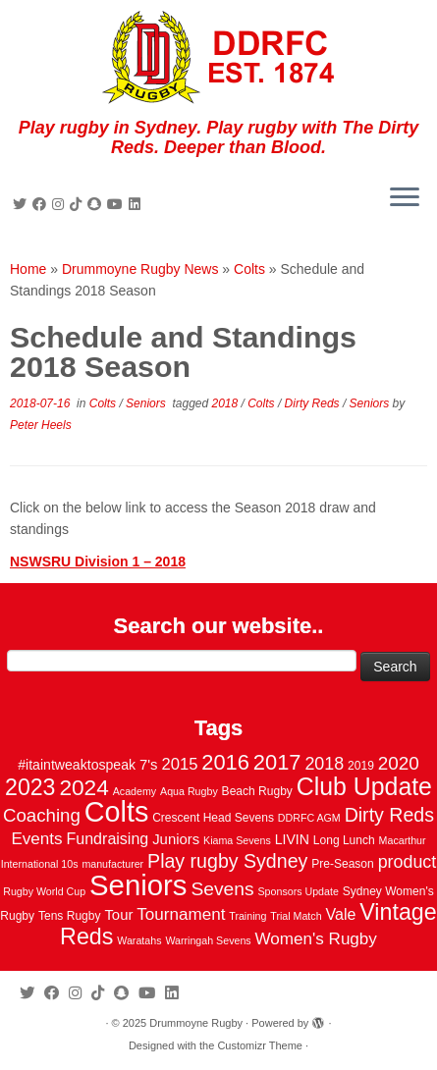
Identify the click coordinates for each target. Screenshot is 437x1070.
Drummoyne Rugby (196, 1023)
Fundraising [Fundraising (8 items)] (108, 838)
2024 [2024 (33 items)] (83, 787)
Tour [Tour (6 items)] (118, 915)
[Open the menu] (404, 198)
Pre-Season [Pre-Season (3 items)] (342, 864)
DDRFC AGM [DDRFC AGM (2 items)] (309, 818)
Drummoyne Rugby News (140, 269)
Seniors (147, 403)
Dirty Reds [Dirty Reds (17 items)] (389, 815)
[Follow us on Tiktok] (78, 204)
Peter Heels (41, 425)
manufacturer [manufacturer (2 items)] (112, 864)
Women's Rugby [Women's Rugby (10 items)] (316, 939)
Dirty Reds (314, 403)
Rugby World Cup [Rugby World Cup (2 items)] (44, 891)
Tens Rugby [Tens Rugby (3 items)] (69, 916)
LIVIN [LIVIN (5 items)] (292, 839)
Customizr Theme (259, 1045)
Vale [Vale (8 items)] (340, 914)
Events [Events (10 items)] (36, 838)
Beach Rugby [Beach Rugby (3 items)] (257, 791)
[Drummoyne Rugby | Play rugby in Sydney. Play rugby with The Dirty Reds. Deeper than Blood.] (218, 59)
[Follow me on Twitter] (22, 204)
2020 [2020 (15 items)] (398, 763)
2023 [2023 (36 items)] (30, 787)
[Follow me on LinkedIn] (137, 204)
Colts (249, 269)
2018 (227, 403)
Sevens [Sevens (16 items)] (222, 889)
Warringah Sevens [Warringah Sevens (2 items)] (207, 940)
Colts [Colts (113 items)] (116, 812)
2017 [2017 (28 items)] (277, 762)
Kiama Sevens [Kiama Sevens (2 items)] (237, 840)
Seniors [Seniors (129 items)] (138, 885)
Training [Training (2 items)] (247, 916)
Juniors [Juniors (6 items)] (175, 839)
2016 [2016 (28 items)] (225, 762)
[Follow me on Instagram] (61, 204)
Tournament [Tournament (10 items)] (181, 914)
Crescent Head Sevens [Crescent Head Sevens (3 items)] (213, 818)
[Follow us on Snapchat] (97, 204)
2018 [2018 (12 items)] (324, 764)
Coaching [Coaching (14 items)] (42, 815)
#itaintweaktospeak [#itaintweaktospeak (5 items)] (77, 765)
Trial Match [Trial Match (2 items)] (295, 916)
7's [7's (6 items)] (148, 765)
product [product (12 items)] (407, 862)
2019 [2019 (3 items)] (361, 766)
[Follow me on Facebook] (42, 204)
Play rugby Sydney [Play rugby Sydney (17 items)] (227, 861)
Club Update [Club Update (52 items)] (364, 786)
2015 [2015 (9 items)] (179, 764)
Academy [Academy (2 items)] (134, 791)
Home (28, 269)
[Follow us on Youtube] (118, 204)
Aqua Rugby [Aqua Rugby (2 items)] (189, 791)
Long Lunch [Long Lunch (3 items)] (344, 840)
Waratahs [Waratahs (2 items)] (139, 940)
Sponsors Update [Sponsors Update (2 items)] (298, 891)
